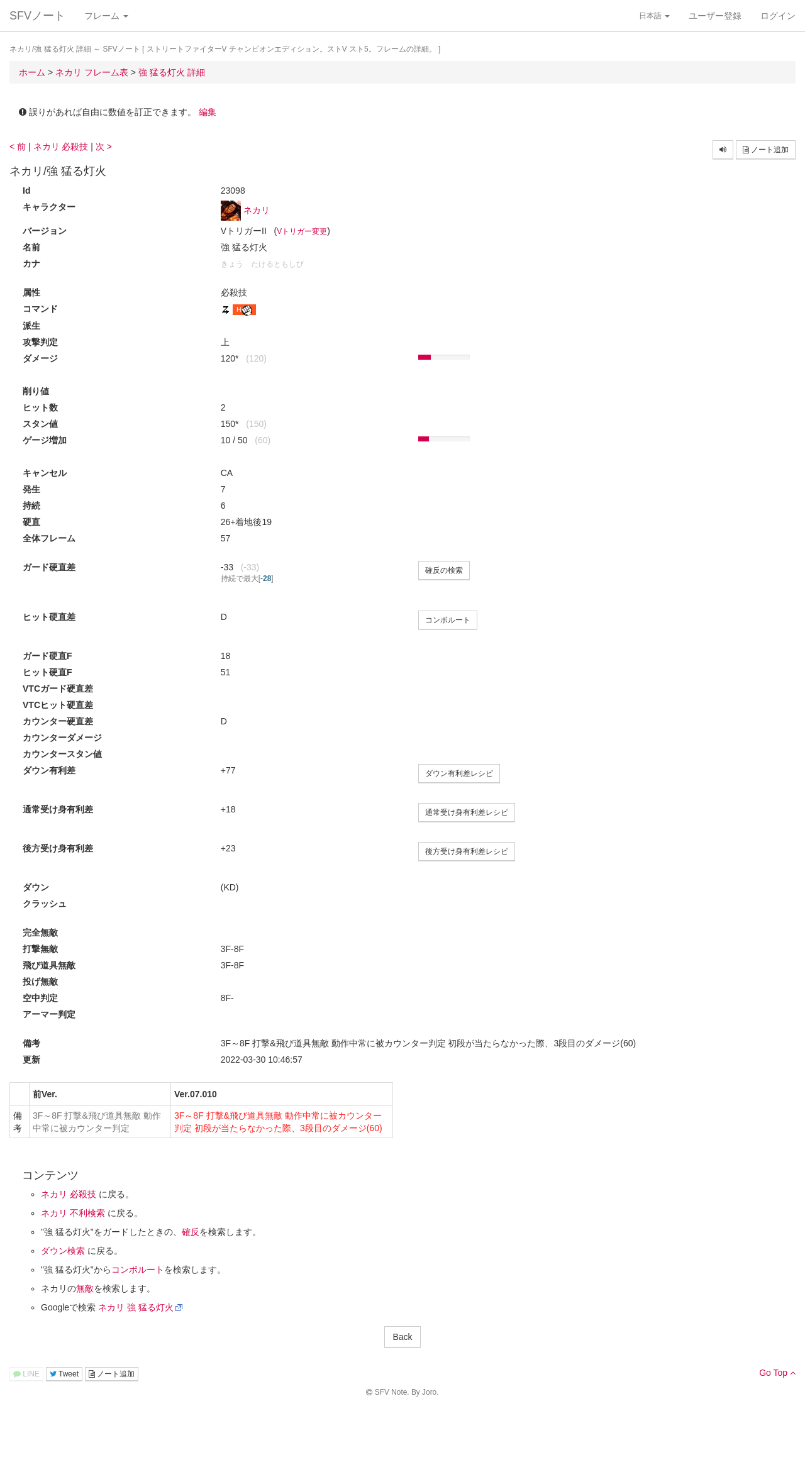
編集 (207, 112)
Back (402, 1337)
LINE (26, 1374)
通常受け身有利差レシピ (466, 812)
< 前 (17, 146)
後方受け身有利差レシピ (466, 851)
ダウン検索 (63, 1251)
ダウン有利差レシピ (459, 773)
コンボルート (447, 620)
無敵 (85, 1288)
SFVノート (37, 15)
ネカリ (256, 210)
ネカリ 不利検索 (73, 1213)
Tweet (64, 1374)
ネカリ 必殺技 (61, 146)
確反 (190, 1232)
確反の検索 (444, 570)
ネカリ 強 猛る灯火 (136, 1307)
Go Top (777, 1373)
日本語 (654, 15)
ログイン (778, 16)
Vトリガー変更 (302, 231)
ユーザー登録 (715, 16)
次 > (104, 146)
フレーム (106, 16)
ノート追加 (766, 149)
